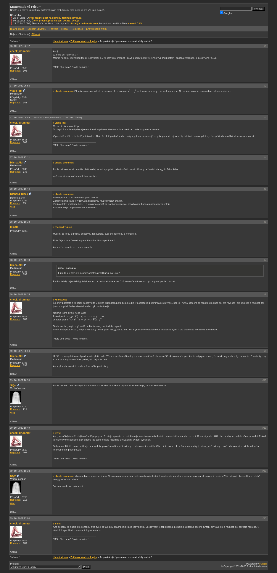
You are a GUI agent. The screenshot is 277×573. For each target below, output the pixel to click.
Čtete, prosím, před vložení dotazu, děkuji (55, 20)
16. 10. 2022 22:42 (20, 46)
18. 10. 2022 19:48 (20, 260)
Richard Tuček (19, 194)
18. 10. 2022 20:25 (20, 294)
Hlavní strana (17, 29)
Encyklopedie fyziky (96, 29)
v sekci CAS (135, 23)
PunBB (263, 563)
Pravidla (54, 29)
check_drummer (20, 51)
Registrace (77, 29)
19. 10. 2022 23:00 (20, 518)
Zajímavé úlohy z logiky (83, 41)
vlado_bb (16, 90)
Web (12, 207)
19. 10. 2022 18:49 (20, 427)
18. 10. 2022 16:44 (20, 189)
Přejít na (50, 565)
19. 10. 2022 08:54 (20, 351)
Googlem (226, 13)
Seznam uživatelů (36, 29)
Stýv (13, 385)
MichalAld (16, 162)
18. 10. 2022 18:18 (20, 221)
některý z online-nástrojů (84, 23)
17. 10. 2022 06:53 (20, 85)
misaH (14, 227)
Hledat (64, 29)
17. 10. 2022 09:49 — (46, 117)
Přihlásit (35, 34)
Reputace (15, 70)
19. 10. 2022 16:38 (20, 380)
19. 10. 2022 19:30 (20, 471)
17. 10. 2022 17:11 (20, 157)
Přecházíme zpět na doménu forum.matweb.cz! (55, 17)
